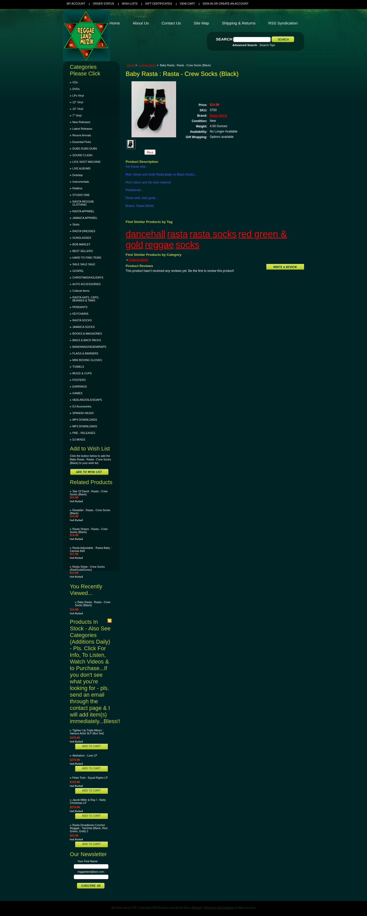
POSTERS (79, 379)
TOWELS (78, 366)
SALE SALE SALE (83, 264)
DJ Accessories (81, 406)
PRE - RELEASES (83, 432)
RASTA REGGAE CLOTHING (83, 203)
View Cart (187, 3)
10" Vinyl (77, 108)
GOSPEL (78, 270)
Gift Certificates (158, 3)
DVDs (76, 88)
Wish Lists (130, 3)
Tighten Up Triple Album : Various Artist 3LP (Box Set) (87, 732)
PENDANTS (79, 307)
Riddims (77, 188)
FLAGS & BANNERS (85, 353)
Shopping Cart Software (218, 907)
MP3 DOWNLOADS (84, 426)
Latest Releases (82, 128)
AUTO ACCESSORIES (86, 284)
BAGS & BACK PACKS (86, 340)
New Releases (81, 122)
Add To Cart (91, 746)
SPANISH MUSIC (83, 413)
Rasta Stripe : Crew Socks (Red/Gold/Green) (87, 568)
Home (131, 65)
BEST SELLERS (82, 251)
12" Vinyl (77, 102)
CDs (75, 82)
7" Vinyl (77, 115)
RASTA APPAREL (83, 211)
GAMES (77, 393)
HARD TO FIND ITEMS (86, 257)
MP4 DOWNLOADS (84, 419)
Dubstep (77, 175)
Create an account (233, 3)
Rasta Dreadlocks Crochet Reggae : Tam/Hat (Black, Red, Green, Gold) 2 (89, 828)
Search (224, 39)
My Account (76, 3)
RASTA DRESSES (83, 231)
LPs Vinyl (78, 95)
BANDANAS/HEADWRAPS (89, 346)
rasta (177, 234)
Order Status (103, 3)
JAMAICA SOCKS (83, 326)
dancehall (145, 234)
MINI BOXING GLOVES (87, 360)
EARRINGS (79, 386)
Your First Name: (87, 861)
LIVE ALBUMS (81, 168)
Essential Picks (81, 141)
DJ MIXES (78, 439)
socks (187, 245)
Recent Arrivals (81, 135)
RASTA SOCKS (82, 320)
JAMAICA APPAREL (84, 217)
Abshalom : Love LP (84, 755)
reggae (159, 245)
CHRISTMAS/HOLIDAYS (87, 277)
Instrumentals (80, 181)
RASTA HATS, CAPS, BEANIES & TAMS (85, 299)
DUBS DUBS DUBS (84, 148)
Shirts (76, 224)
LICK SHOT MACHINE (86, 161)
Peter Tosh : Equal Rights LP (90, 777)
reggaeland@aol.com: (91, 871)
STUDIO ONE (81, 194)
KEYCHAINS (80, 313)
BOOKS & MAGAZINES (87, 333)
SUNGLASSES (81, 237)
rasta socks (213, 234)
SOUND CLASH (82, 155)
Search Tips (267, 45)
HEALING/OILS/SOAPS (87, 399)
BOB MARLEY (81, 244)
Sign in (208, 3)
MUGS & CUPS (82, 373)
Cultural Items (80, 290)
